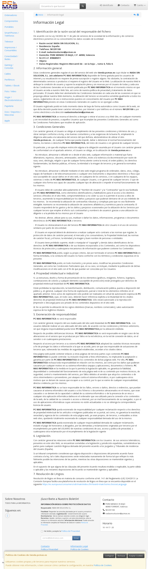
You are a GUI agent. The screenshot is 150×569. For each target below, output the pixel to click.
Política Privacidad (49, 549)
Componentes (11, 21)
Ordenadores (11, 15)
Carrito (139, 5)
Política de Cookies (103, 565)
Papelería (9, 106)
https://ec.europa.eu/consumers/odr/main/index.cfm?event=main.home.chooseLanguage (84, 484)
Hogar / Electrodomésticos (13, 99)
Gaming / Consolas (9, 66)
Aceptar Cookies (136, 555)
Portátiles (9, 26)
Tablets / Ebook (12, 85)
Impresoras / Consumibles (11, 49)
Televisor (9, 41)
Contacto (123, 5)
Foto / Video (10, 91)
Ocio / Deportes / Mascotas (13, 113)
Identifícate (106, 5)
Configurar (109, 555)
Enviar (76, 538)
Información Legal (79, 546)
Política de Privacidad (70, 531)
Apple (7, 120)
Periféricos (10, 79)
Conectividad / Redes (11, 58)
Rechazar (121, 555)
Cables (8, 73)
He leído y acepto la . (62, 531)
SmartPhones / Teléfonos (12, 34)
